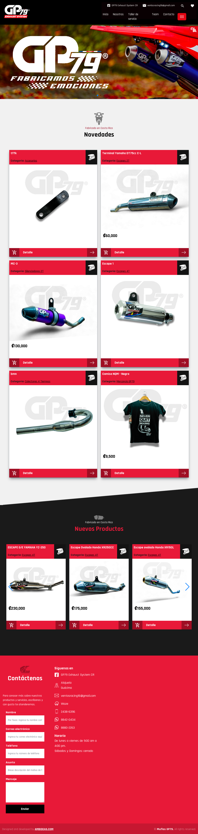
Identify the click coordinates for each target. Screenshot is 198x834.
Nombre (11, 711)
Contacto (167, 15)
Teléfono (12, 745)
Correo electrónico (18, 728)
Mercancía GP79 (125, 380)
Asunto (10, 761)
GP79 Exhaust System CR (117, 5)
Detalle (28, 251)
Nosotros (107, 15)
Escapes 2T (123, 160)
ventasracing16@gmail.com (155, 5)
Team (151, 15)
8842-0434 (68, 718)
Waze (64, 703)
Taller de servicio (130, 15)
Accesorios (31, 160)
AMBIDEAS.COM (44, 828)
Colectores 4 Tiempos (37, 380)
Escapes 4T (123, 270)
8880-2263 (68, 726)
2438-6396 (68, 711)
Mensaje (11, 778)
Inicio (90, 15)
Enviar (25, 808)
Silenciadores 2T (34, 270)
